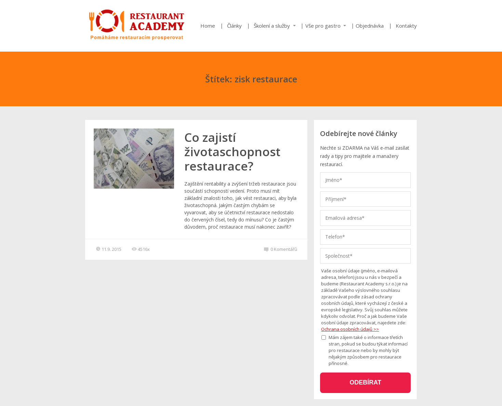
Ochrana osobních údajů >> (350, 329)
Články (234, 25)
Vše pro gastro (323, 25)
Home (207, 25)
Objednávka (370, 25)
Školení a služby (272, 25)
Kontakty (406, 25)
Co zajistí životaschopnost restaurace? (232, 151)
